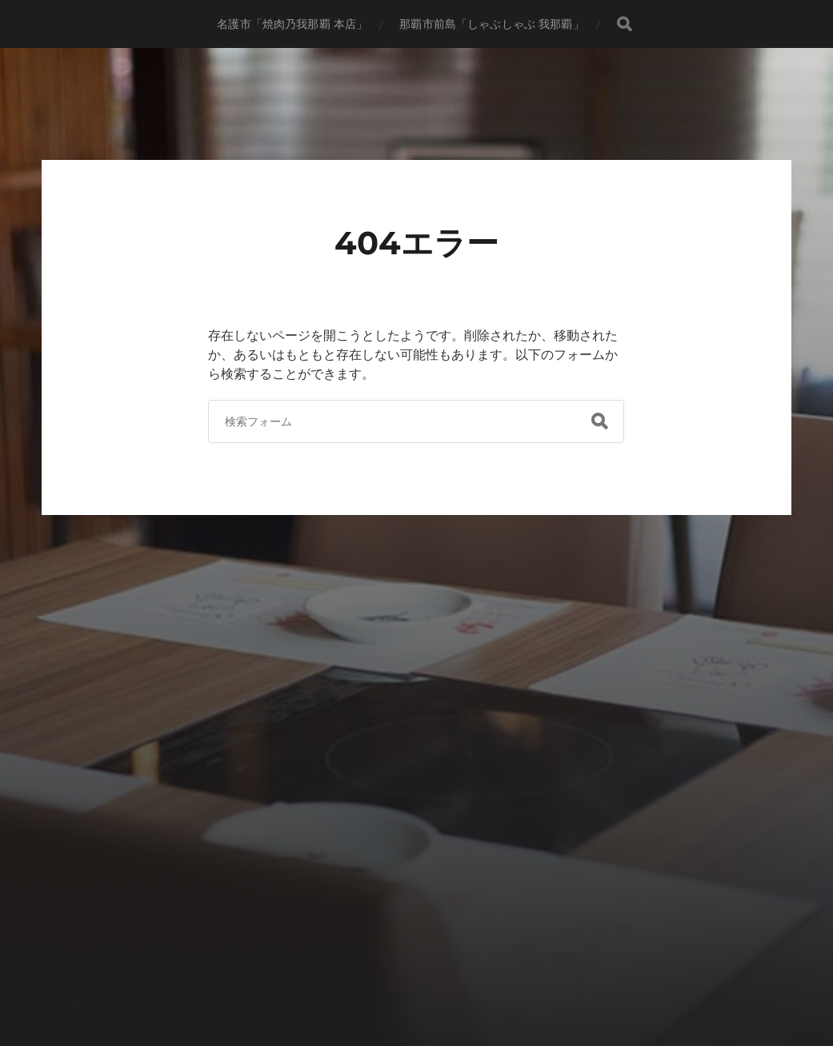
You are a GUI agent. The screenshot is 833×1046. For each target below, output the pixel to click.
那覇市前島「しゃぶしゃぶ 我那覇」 (491, 24)
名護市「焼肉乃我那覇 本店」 (292, 24)
